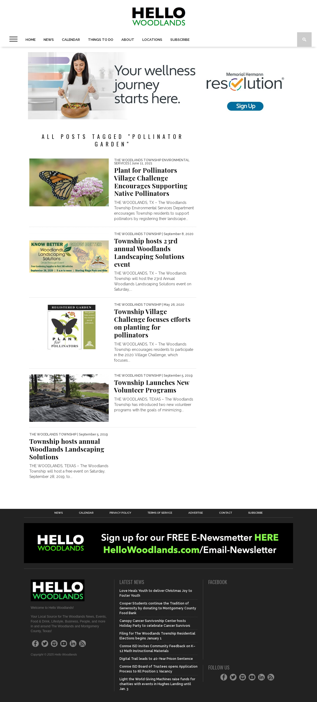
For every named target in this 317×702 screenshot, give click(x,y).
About (127, 40)
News (49, 40)
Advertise (195, 513)
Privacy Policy (120, 513)
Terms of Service (159, 513)
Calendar (71, 40)
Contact (225, 513)
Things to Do (100, 40)
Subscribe (179, 40)
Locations (152, 40)
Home (31, 40)
